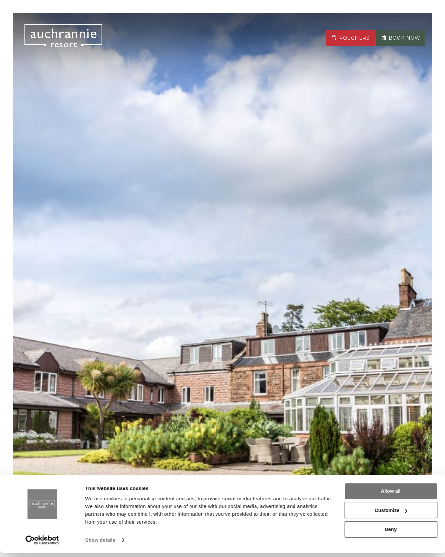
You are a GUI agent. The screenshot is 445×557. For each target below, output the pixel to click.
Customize (391, 514)
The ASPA (200, 29)
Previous (45, 337)
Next (399, 337)
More (184, 46)
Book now (401, 38)
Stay (126, 29)
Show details (100, 544)
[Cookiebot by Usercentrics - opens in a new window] (42, 544)
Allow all (391, 495)
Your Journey (141, 46)
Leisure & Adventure (254, 29)
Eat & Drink (159, 29)
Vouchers (351, 38)
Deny (391, 533)
